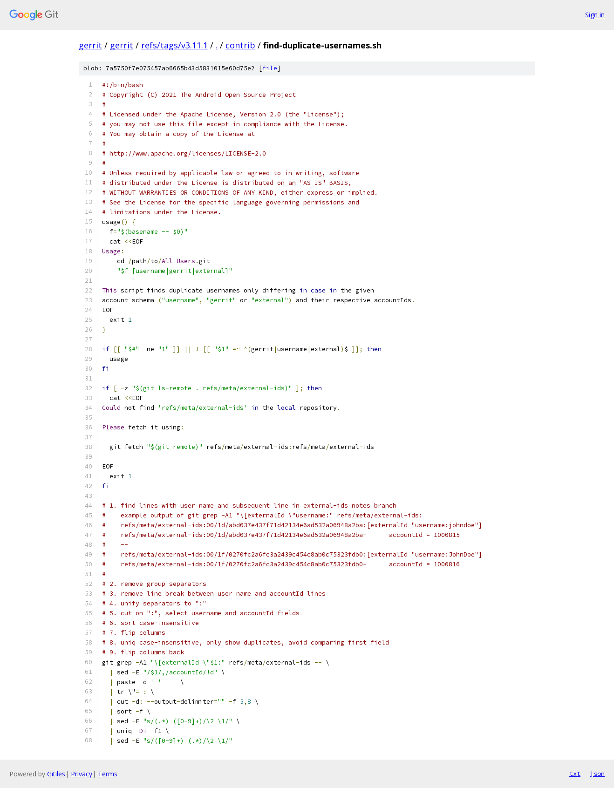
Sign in (595, 14)
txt (574, 773)
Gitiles (56, 773)
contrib (240, 45)
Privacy (81, 773)
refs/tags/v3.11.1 (174, 45)
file (269, 68)
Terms (107, 773)
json (597, 773)
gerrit (90, 45)
